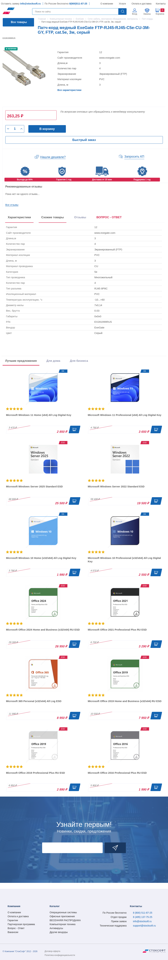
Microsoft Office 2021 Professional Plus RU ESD (117, 629)
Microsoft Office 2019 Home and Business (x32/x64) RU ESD (124, 701)
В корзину (47, 129)
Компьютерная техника (62, 924)
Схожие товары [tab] (52, 217)
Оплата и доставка (141, 3)
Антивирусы (56, 928)
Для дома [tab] (53, 360)
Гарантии (13, 920)
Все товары (19, 22)
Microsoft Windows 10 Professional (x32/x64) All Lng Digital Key (124, 559)
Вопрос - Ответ (16, 928)
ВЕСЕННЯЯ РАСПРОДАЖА (65, 920)
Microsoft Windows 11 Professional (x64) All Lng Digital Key (124, 414)
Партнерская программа (21, 924)
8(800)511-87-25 (78, 3)
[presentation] (109, 218)
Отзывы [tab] (80, 217)
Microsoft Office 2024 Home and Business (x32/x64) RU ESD (43, 629)
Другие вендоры (59, 932)
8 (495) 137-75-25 (142, 917)
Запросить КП (134, 156)
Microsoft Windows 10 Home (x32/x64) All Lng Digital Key (41, 557)
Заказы (147, 14)
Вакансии (13, 932)
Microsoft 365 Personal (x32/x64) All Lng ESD (33, 701)
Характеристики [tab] (19, 217)
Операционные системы (63, 912)
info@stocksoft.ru (30, 3)
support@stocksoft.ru (144, 925)
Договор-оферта (52, 951)
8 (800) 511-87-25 (142, 912)
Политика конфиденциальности (60, 955)
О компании (106, 3)
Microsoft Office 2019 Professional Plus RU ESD (35, 772)
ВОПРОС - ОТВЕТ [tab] (109, 217)
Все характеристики (69, 90)
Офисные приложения (62, 916)
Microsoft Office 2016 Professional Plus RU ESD (117, 772)
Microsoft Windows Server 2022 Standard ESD (116, 486)
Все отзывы (11, 204)
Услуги (122, 3)
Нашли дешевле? (53, 157)
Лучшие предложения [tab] (21, 360)
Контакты (160, 3)
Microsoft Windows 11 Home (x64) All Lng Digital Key (38, 414)
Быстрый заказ (84, 140)
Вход (134, 14)
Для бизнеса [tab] (79, 360)
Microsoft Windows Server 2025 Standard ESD (34, 486)
